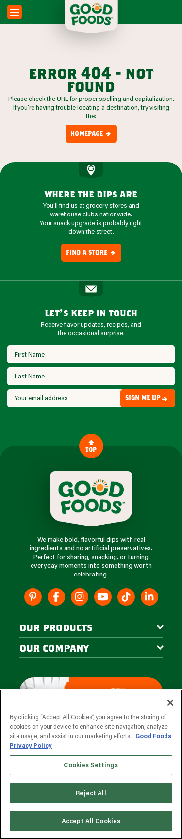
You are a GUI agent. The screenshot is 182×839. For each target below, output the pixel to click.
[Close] (170, 702)
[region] (91, 764)
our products (56, 627)
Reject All (91, 793)
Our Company (54, 648)
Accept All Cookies (91, 820)
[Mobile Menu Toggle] (14, 12)
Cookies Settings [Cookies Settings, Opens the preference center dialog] (91, 765)
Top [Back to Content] (91, 445)
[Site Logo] (91, 498)
